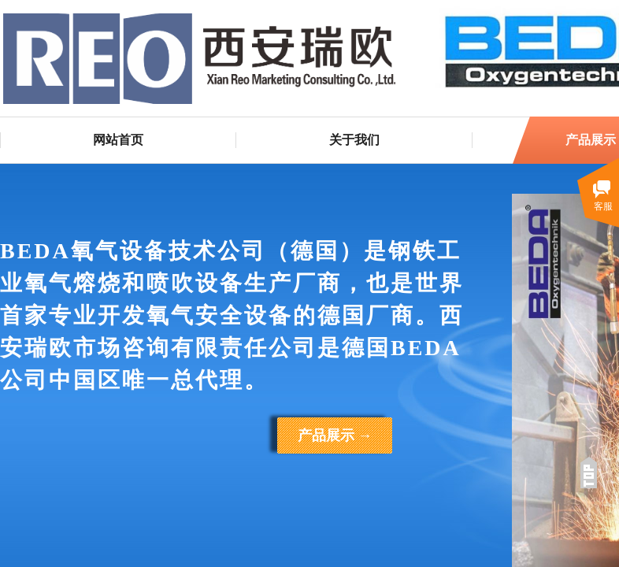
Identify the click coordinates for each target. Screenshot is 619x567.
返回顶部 (588, 472)
